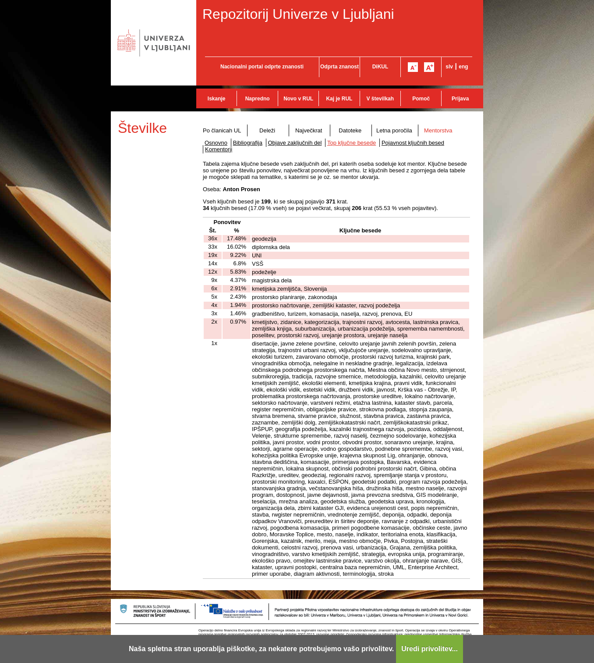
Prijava (460, 99)
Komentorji (218, 149)
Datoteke (350, 130)
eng (463, 67)
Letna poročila (394, 130)
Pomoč (421, 99)
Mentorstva (438, 130)
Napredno (257, 99)
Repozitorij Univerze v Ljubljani (298, 14)
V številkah (380, 99)
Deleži (267, 130)
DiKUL (380, 67)
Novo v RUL (298, 99)
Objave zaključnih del (295, 142)
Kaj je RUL (339, 99)
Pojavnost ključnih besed (413, 142)
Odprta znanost (339, 67)
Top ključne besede (351, 142)
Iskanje (217, 99)
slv (449, 67)
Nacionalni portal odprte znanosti (262, 67)
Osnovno (216, 142)
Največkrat (308, 130)
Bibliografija (247, 142)
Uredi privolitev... (429, 648)
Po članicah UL (222, 130)
